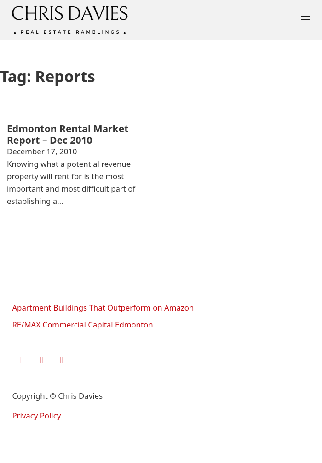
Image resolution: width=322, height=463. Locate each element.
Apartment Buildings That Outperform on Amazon (103, 307)
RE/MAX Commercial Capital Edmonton (82, 324)
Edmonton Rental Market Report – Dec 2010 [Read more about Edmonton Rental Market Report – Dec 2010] (67, 134)
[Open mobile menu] (305, 19)
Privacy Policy (36, 415)
